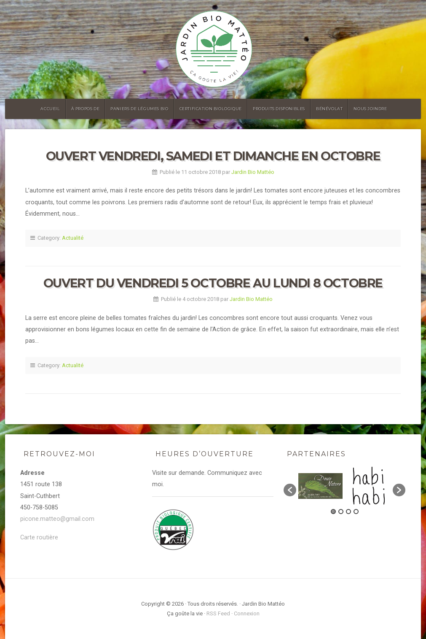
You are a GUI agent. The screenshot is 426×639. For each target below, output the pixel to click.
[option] (320, 486)
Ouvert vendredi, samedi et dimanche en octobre (213, 156)
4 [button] (356, 511)
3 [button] (348, 511)
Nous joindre (370, 108)
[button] (290, 490)
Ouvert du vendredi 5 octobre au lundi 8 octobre (213, 283)
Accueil (50, 108)
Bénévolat (329, 108)
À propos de (85, 108)
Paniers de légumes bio (139, 108)
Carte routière (39, 537)
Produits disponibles (279, 108)
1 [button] (333, 511)
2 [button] (340, 511)
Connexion (247, 613)
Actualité (72, 238)
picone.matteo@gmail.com (57, 519)
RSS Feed (218, 613)
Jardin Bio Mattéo (252, 172)
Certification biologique (211, 108)
